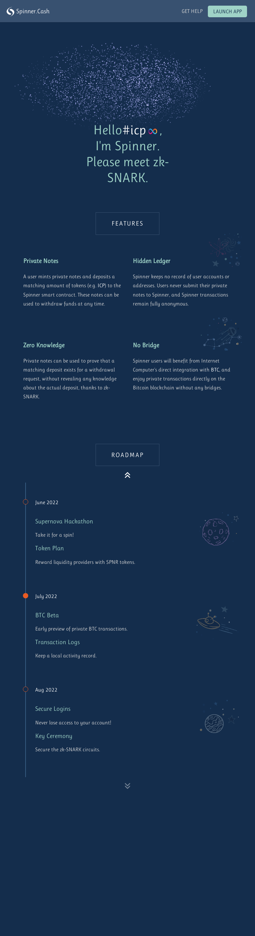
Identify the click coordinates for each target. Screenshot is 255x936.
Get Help (192, 11)
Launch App (227, 11)
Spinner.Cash (27, 12)
